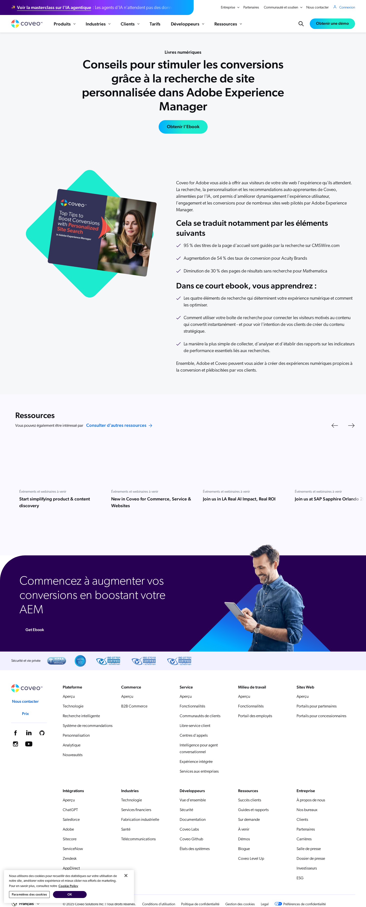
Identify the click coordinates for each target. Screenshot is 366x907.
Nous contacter (317, 7)
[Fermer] (125, 875)
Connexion (347, 7)
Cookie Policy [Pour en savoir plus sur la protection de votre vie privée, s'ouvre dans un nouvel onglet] (68, 886)
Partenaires (251, 7)
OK (69, 894)
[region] (69, 886)
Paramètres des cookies (29, 894)
